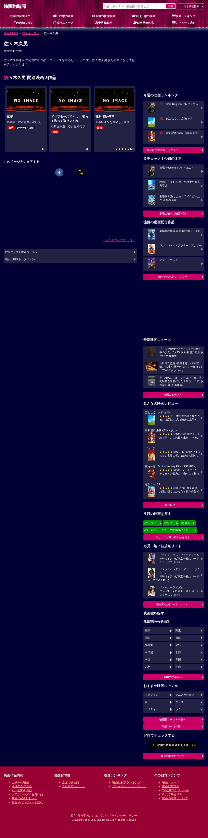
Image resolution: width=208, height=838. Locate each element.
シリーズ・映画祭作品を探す (173, 537)
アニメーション (185, 694)
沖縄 (178, 666)
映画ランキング (183, 16)
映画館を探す (23, 22)
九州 (147, 666)
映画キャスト (30, 33)
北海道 (149, 645)
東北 (178, 645)
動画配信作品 (143, 22)
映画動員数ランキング (126, 782)
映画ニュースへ (173, 394)
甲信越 (149, 652)
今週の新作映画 (103, 16)
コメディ (150, 709)
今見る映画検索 (190, 6)
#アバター (170, 523)
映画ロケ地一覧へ (172, 726)
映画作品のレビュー (24, 798)
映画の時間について (173, 756)
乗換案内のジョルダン (91, 815)
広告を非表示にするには (118, 240)
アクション (151, 694)
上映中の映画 (63, 16)
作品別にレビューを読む (27, 802)
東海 (178, 637)
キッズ (179, 702)
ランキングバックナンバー (129, 786)
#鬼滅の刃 (187, 523)
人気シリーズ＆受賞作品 (27, 794)
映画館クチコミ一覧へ (172, 719)
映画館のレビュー (73, 786)
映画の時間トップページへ (21, 259)
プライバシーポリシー (123, 815)
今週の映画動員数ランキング (161, 149)
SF (146, 702)
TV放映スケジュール (175, 790)
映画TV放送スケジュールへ (172, 604)
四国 (178, 659)
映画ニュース (63, 22)
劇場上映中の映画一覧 (172, 213)
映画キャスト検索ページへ (21, 252)
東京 (147, 630)
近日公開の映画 (143, 16)
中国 (147, 659)
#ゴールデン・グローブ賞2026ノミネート (169, 530)
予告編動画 (103, 22)
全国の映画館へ (173, 677)
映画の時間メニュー (23, 16)
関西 (147, 637)
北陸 (178, 652)
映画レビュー (173, 504)
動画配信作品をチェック (172, 276)
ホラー (179, 709)
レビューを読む (183, 22)
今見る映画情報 (172, 794)
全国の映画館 (70, 782)
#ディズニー (151, 523)
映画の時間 (11, 33)
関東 (178, 630)
